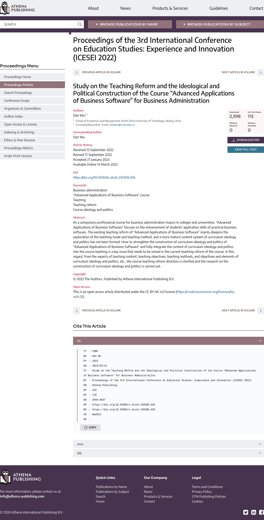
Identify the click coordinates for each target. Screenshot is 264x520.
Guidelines (219, 8)
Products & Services (170, 8)
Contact (256, 8)
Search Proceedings (18, 93)
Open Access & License (20, 124)
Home (100, 501)
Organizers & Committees (22, 108)
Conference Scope (16, 101)
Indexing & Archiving (19, 132)
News (125, 8)
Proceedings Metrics (18, 148)
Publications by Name (111, 487)
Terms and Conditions (207, 487)
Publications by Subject (112, 492)
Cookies (197, 501)
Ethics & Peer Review (19, 140)
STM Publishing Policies (209, 496)
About (93, 8)
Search (100, 496)
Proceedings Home (17, 77)
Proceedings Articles (18, 85)
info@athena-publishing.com (22, 496)
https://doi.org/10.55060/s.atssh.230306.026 (104, 177)
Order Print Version (18, 156)
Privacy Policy (202, 492)
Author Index (13, 116)
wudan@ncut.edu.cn (122, 124)
